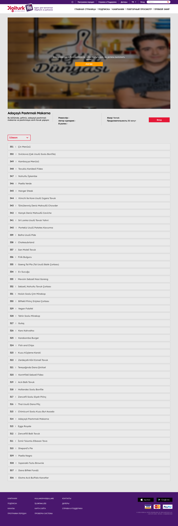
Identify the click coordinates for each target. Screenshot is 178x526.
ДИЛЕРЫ (65, 503)
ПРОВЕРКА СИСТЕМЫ (44, 513)
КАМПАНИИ (118, 9)
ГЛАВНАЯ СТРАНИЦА (85, 9)
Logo (21, 8)
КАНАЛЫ (11, 508)
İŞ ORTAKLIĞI (40, 503)
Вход (159, 120)
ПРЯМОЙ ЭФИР (162, 9)
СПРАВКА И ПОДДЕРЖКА (72, 508)
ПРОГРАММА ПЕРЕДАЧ (17, 513)
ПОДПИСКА (104, 9)
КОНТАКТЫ (66, 498)
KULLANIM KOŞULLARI (44, 498)
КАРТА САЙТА (40, 508)
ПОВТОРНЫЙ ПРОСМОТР (139, 9)
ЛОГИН (89, 64)
